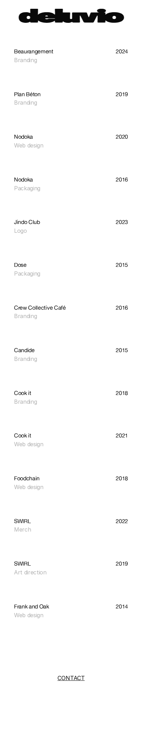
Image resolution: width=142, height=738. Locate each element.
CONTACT (71, 677)
